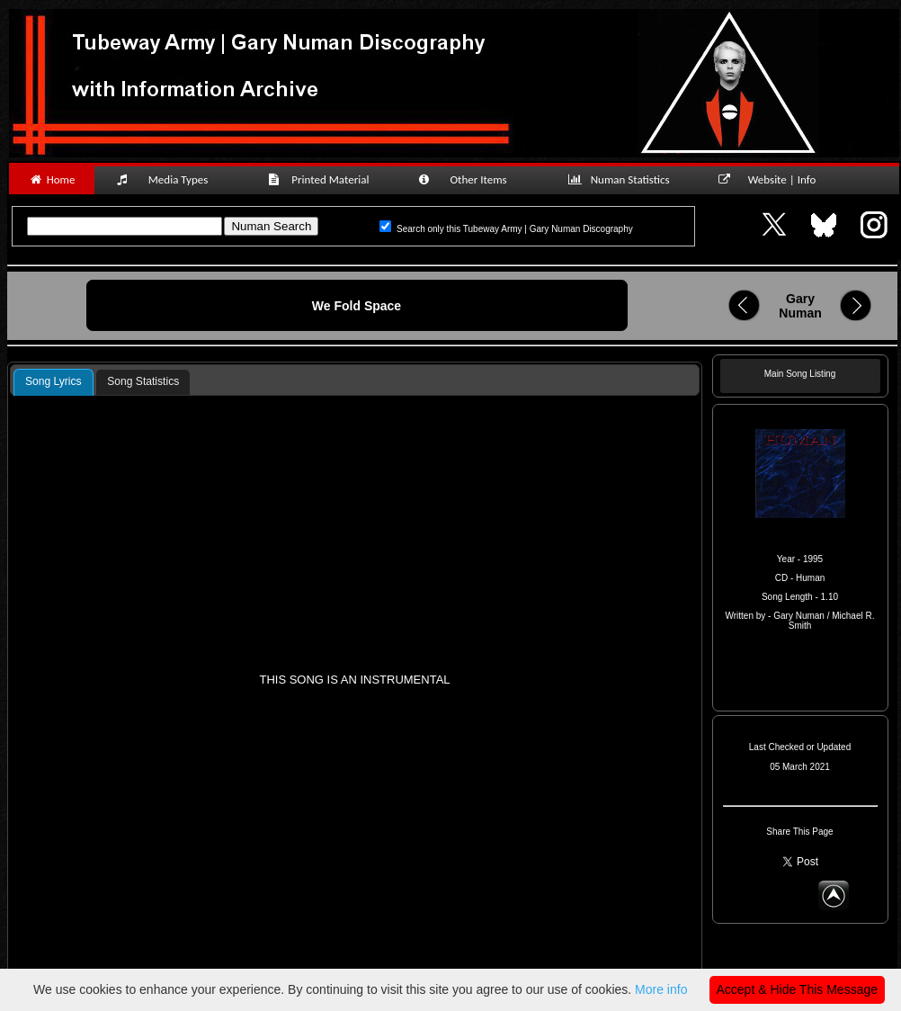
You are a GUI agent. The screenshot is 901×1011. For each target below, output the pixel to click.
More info (661, 989)
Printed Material (321, 179)
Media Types (170, 179)
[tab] (53, 382)
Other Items (472, 179)
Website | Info (773, 179)
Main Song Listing (800, 374)
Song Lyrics (53, 381)
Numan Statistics (622, 179)
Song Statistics (143, 381)
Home (52, 179)
